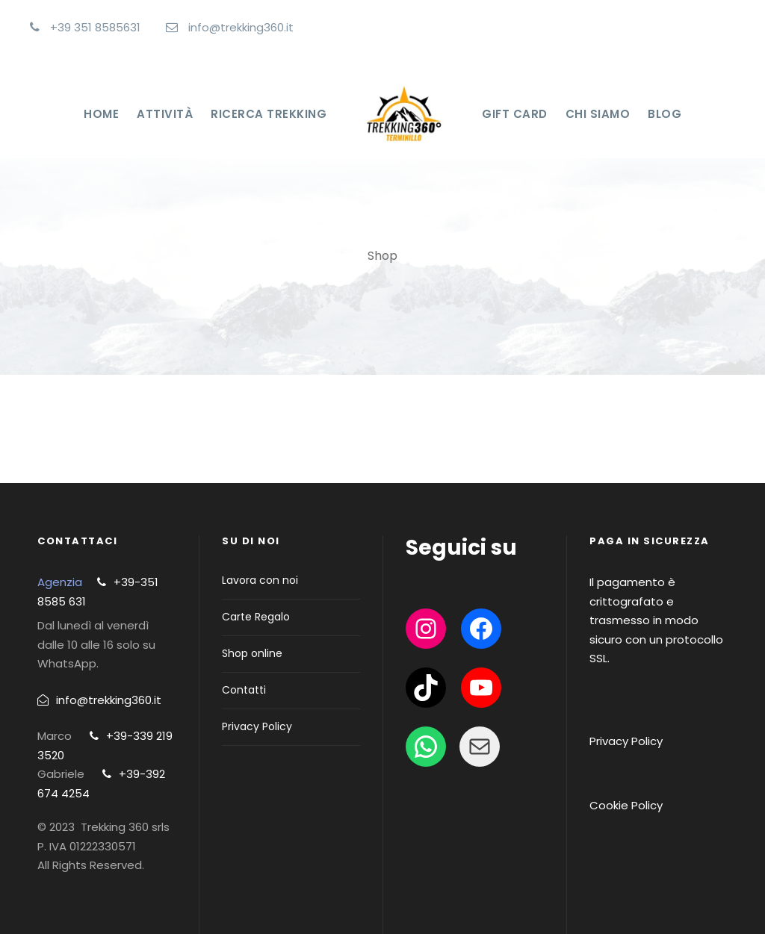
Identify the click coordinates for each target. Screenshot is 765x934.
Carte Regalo (256, 616)
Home (101, 114)
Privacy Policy (257, 726)
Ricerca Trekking (268, 114)
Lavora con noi (260, 580)
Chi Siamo (598, 114)
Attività (165, 114)
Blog (664, 114)
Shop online (252, 653)
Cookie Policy (626, 805)
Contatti (244, 689)
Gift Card (515, 114)
